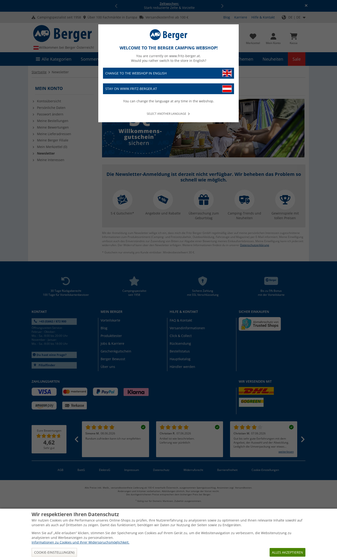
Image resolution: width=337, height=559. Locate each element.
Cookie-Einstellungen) (54, 552)
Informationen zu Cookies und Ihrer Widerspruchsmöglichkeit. (80, 542)
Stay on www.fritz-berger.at (168, 89)
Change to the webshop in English (168, 73)
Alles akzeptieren (287, 552)
